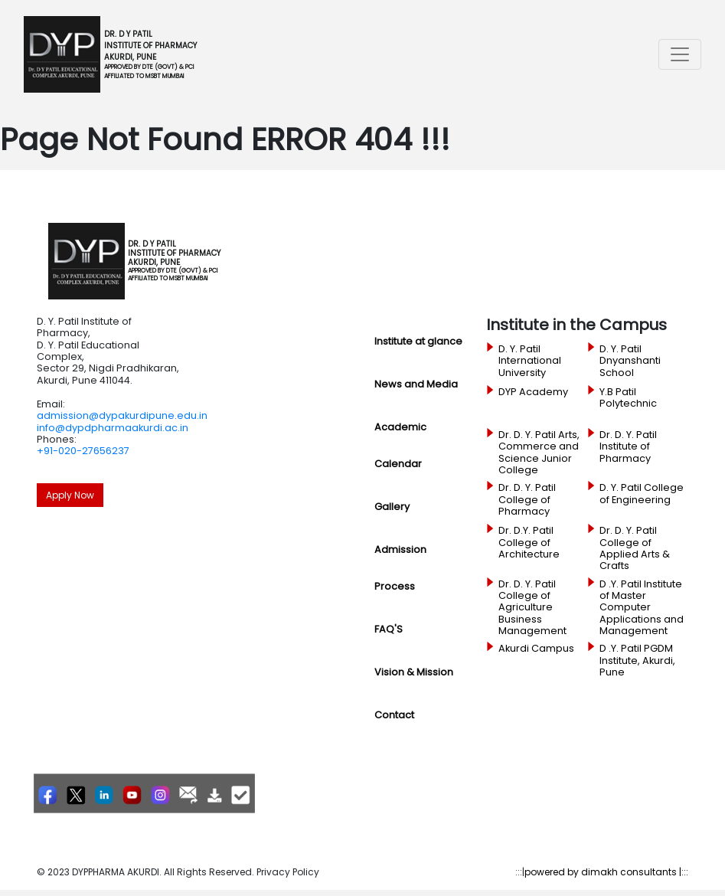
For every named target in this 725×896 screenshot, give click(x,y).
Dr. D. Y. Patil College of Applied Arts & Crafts (634, 548)
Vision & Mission (413, 672)
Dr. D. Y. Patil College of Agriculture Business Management (532, 607)
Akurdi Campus (536, 649)
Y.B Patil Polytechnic (628, 398)
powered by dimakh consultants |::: (606, 871)
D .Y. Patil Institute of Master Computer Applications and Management (641, 607)
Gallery (392, 506)
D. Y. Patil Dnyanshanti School (630, 361)
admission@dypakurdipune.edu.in (122, 415)
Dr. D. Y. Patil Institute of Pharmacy (628, 447)
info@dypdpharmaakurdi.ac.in (112, 427)
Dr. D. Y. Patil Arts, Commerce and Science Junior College (539, 452)
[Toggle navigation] (679, 54)
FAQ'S (388, 629)
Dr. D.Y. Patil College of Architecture (529, 543)
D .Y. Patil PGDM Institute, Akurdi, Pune (637, 661)
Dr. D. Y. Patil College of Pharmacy (527, 500)
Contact (394, 714)
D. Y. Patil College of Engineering (641, 493)
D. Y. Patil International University (529, 361)
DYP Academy (533, 392)
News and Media (416, 384)
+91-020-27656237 (83, 450)
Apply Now (70, 495)
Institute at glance (418, 341)
